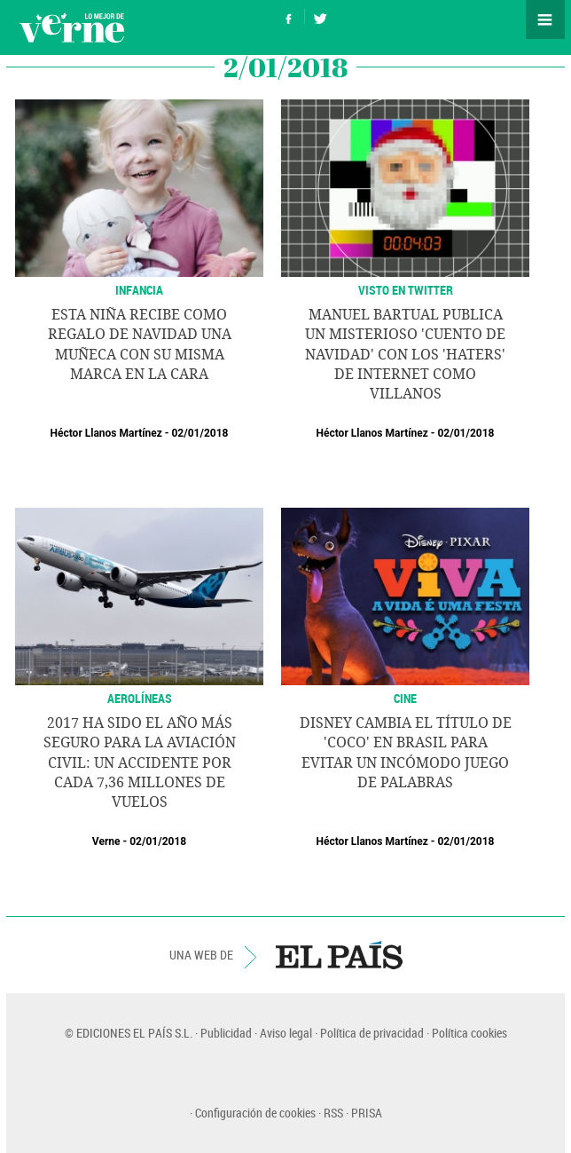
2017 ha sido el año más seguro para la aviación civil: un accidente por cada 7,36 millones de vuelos (139, 763)
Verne (72, 27)
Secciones (545, 19)
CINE (405, 698)
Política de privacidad (372, 1032)
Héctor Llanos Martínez (106, 433)
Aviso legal (286, 1032)
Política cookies (469, 1032)
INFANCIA (139, 289)
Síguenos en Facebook (289, 16)
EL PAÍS (339, 955)
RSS (333, 1112)
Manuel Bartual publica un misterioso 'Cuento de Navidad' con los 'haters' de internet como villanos (405, 354)
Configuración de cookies (255, 1112)
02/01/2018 (199, 433)
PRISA (366, 1112)
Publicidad (226, 1032)
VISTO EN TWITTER (405, 289)
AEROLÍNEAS (139, 698)
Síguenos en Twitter (320, 16)
